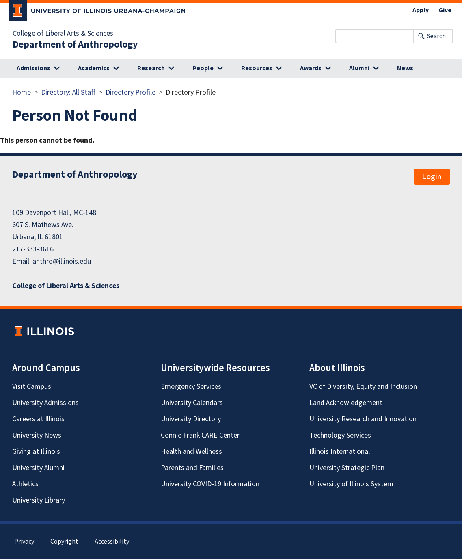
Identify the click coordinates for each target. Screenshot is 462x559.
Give (444, 10)
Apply (420, 10)
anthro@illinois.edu (61, 261)
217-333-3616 (33, 249)
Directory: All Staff (68, 92)
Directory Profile (130, 92)
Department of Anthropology (75, 45)
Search (436, 36)
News (405, 68)
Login (432, 176)
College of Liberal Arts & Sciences (63, 34)
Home (21, 92)
